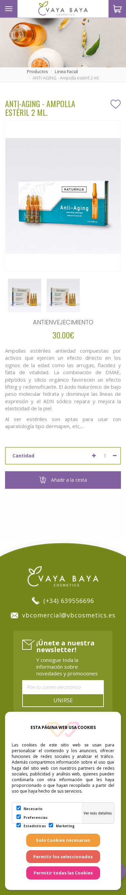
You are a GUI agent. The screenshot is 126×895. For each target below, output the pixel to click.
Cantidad (23, 455)
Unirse (63, 700)
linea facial (66, 71)
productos (37, 71)
